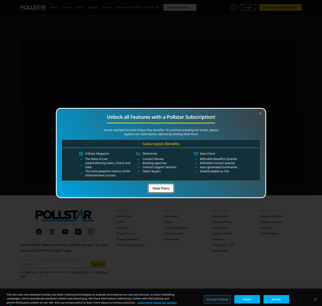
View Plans (161, 188)
